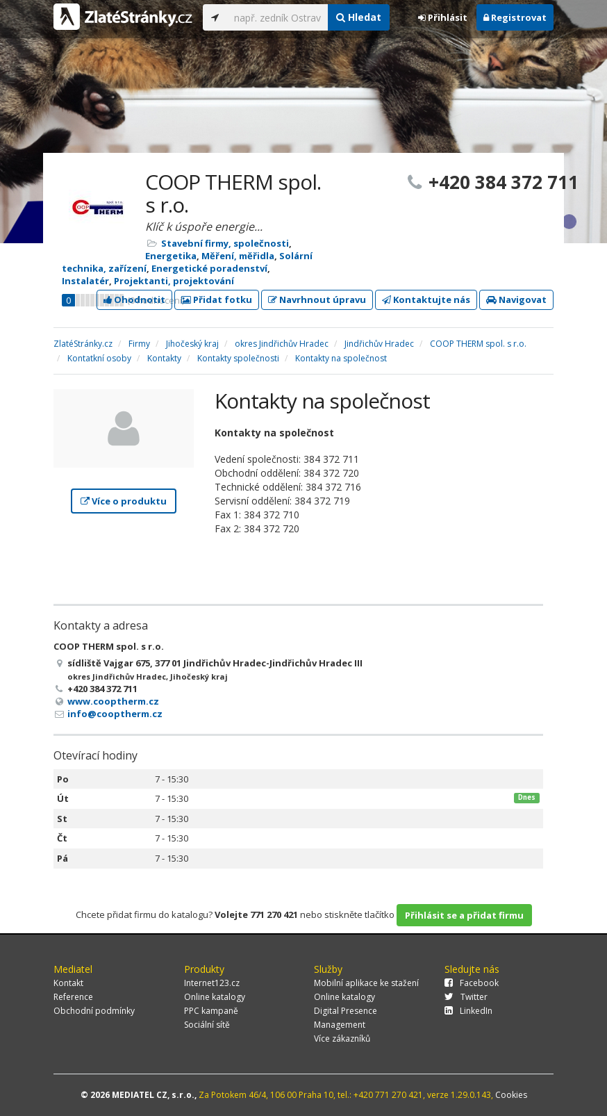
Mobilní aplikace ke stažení (366, 983)
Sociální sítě (207, 1025)
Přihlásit (442, 17)
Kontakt (68, 983)
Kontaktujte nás (426, 299)
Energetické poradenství (209, 268)
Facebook (471, 983)
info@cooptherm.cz (115, 713)
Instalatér (85, 280)
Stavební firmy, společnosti (225, 243)
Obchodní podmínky (94, 1011)
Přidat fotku (216, 299)
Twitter (466, 997)
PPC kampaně (211, 1011)
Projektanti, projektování (174, 280)
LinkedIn (468, 1011)
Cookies (511, 1095)
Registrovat (515, 17)
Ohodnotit (134, 299)
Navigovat (516, 299)
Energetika (171, 255)
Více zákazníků (342, 1038)
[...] (277, 17)
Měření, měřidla (237, 255)
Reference (73, 997)
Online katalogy (214, 997)
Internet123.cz (212, 983)
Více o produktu (124, 501)
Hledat (358, 17)
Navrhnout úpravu (317, 299)
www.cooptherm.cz (113, 701)
